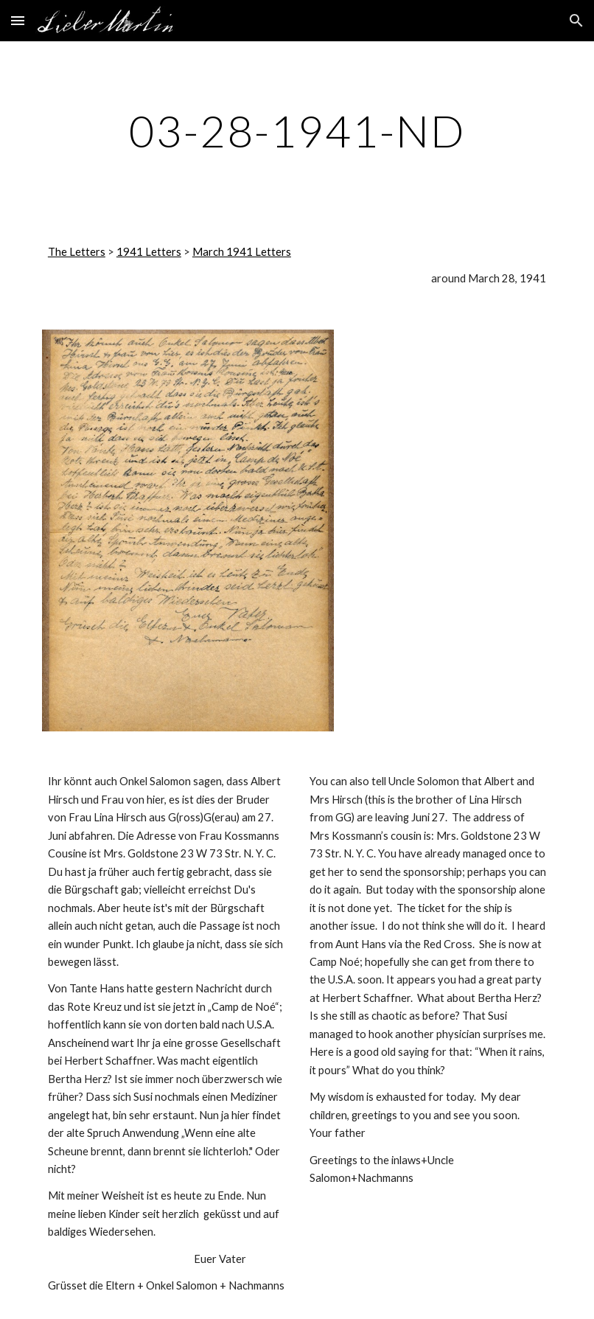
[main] (297, 130)
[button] (17, 20)
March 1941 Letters (241, 252)
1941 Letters (148, 252)
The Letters (76, 252)
